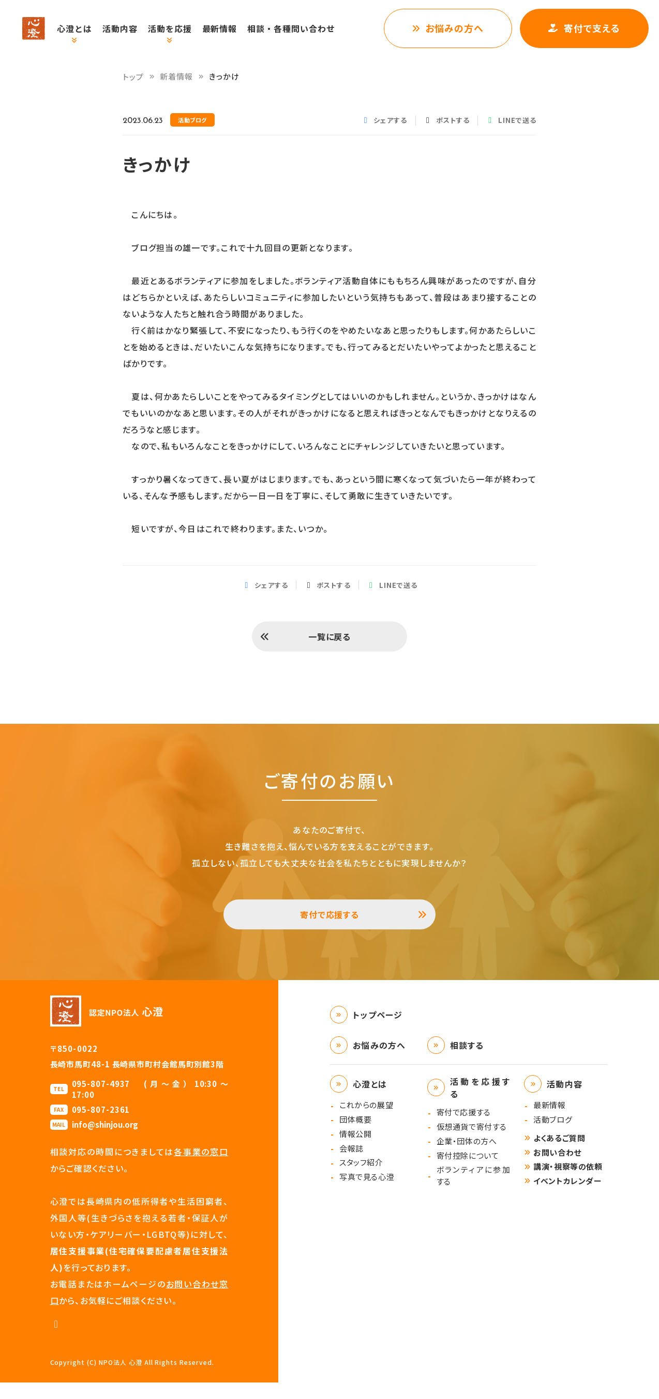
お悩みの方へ (454, 28)
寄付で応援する (329, 927)
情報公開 (355, 1150)
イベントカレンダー (567, 1197)
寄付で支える (592, 28)
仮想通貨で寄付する (472, 1143)
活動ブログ (552, 1135)
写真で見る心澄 (366, 1193)
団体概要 (355, 1135)
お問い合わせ (557, 1168)
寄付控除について (468, 1172)
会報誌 (351, 1164)
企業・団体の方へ (467, 1157)
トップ (133, 76)
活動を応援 (181, 28)
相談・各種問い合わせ (302, 28)
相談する (467, 1061)
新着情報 (176, 76)
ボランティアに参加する (474, 1191)
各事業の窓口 (201, 1168)
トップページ (378, 1031)
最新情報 (230, 28)
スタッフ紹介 (361, 1178)
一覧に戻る (329, 640)
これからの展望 (366, 1121)
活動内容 (130, 28)
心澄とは (85, 28)
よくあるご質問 (559, 1154)
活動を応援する (480, 1104)
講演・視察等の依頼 (567, 1182)
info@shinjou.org (105, 1141)
